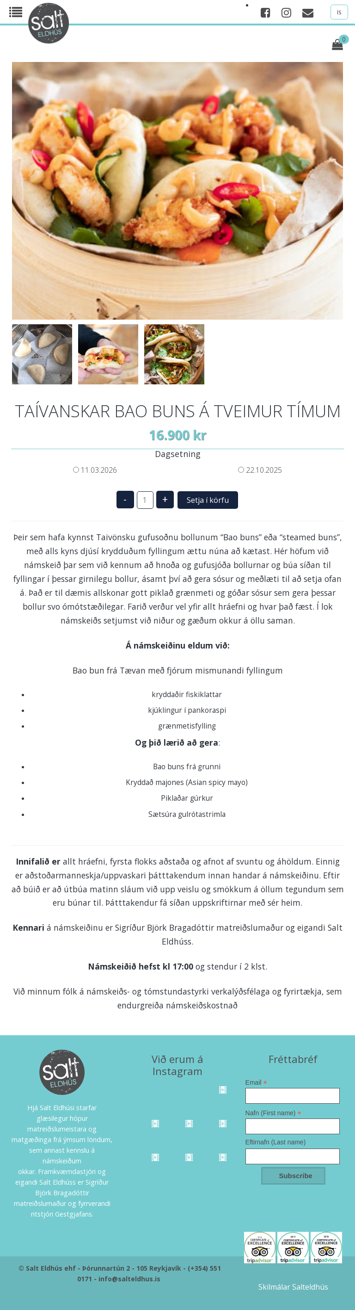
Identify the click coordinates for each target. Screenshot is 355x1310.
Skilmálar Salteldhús (293, 1287)
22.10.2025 (260, 470)
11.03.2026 (95, 470)
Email (256, 1082)
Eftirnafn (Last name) (275, 1142)
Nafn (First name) (273, 1113)
